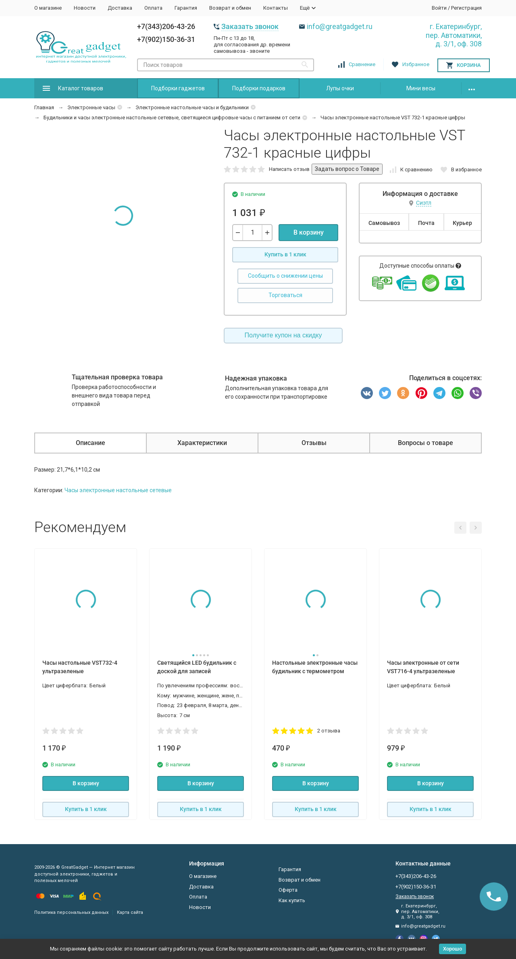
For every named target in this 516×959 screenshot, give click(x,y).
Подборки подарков (258, 88)
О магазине (48, 8)
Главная (44, 107)
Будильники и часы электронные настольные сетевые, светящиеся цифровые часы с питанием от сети (172, 117)
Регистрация (466, 8)
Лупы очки (340, 88)
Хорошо (452, 949)
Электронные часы (91, 107)
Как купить (292, 900)
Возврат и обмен (230, 8)
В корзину (308, 232)
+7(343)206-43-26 (166, 26)
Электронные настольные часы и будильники (192, 107)
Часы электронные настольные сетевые (118, 490)
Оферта (288, 890)
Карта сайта (130, 912)
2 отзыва (328, 731)
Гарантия (186, 8)
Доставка (120, 8)
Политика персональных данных (71, 912)
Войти (439, 8)
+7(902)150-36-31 (166, 39)
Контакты (275, 8)
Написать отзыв (289, 169)
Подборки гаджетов (178, 88)
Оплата (153, 8)
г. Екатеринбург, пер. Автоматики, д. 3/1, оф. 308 (454, 35)
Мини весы (420, 88)
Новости (85, 8)
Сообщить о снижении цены (285, 276)
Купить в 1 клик (285, 254)
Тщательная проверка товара (117, 377)
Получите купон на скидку (283, 335)
